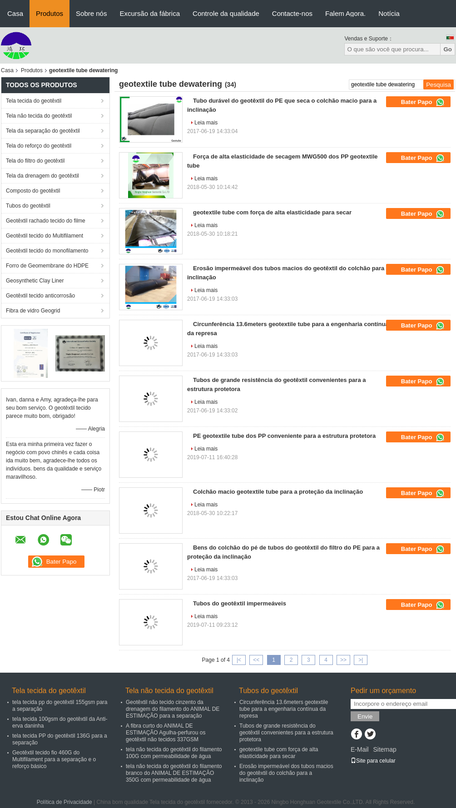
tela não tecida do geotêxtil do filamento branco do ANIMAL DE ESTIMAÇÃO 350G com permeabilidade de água (174, 773)
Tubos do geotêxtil (28, 206)
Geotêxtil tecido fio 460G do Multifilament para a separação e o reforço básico (54, 759)
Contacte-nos (292, 13)
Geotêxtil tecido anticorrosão (40, 295)
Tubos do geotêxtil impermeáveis (239, 603)
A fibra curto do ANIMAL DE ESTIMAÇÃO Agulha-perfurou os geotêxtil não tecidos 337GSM (165, 733)
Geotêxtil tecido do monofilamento (47, 251)
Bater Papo (423, 102)
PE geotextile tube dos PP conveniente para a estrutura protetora (284, 435)
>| (360, 660)
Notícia (389, 13)
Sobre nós (91, 13)
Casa (15, 13)
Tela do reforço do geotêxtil (38, 146)
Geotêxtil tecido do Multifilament (44, 236)
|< (239, 660)
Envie (364, 716)
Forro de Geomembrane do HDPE (47, 266)
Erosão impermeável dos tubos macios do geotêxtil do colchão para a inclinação (286, 773)
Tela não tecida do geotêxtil (39, 116)
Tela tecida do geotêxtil (33, 101)
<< (256, 660)
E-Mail (360, 749)
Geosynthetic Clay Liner (35, 281)
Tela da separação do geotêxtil (43, 131)
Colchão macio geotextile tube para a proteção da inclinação (278, 491)
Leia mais (206, 122)
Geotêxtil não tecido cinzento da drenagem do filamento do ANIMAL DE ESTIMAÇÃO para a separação (172, 709)
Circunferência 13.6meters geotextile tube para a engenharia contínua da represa (283, 709)
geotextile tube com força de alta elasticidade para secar (272, 212)
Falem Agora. (345, 13)
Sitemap (384, 749)
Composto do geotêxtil (33, 191)
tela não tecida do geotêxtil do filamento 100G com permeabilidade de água (174, 752)
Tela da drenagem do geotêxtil (42, 176)
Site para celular (373, 761)
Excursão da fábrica (149, 13)
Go (447, 49)
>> (343, 660)
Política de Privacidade (64, 802)
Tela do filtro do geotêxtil (35, 161)
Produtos (49, 13)
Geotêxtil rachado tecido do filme (45, 221)
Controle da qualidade (226, 13)
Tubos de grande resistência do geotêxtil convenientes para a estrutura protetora (286, 733)
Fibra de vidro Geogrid (33, 310)
